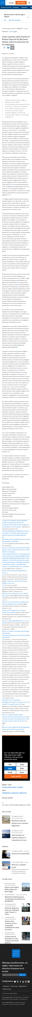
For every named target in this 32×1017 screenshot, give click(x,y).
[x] (28, 397)
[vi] (28, 243)
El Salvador (25, 7)
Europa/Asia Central (9, 787)
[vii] (17, 282)
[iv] (9, 195)
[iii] (11, 184)
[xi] (9, 451)
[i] (12, 117)
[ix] (23, 374)
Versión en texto (7, 989)
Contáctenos (6, 986)
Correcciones (14, 986)
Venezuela (16, 7)
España (20, 787)
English (11, 31)
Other (22, 772)
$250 (10, 768)
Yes (5, 20)
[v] (21, 234)
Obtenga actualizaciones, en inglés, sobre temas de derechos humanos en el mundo (15, 967)
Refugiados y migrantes (10, 793)
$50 (10, 764)
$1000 (10, 772)
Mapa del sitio (22, 986)
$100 (22, 764)
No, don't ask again (14, 20)
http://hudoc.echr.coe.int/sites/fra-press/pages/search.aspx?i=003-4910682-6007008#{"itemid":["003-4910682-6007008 (16, 702)
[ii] (25, 176)
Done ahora (21, 3)
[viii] (16, 347)
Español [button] (11, 3)
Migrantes (23, 793)
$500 (22, 768)
